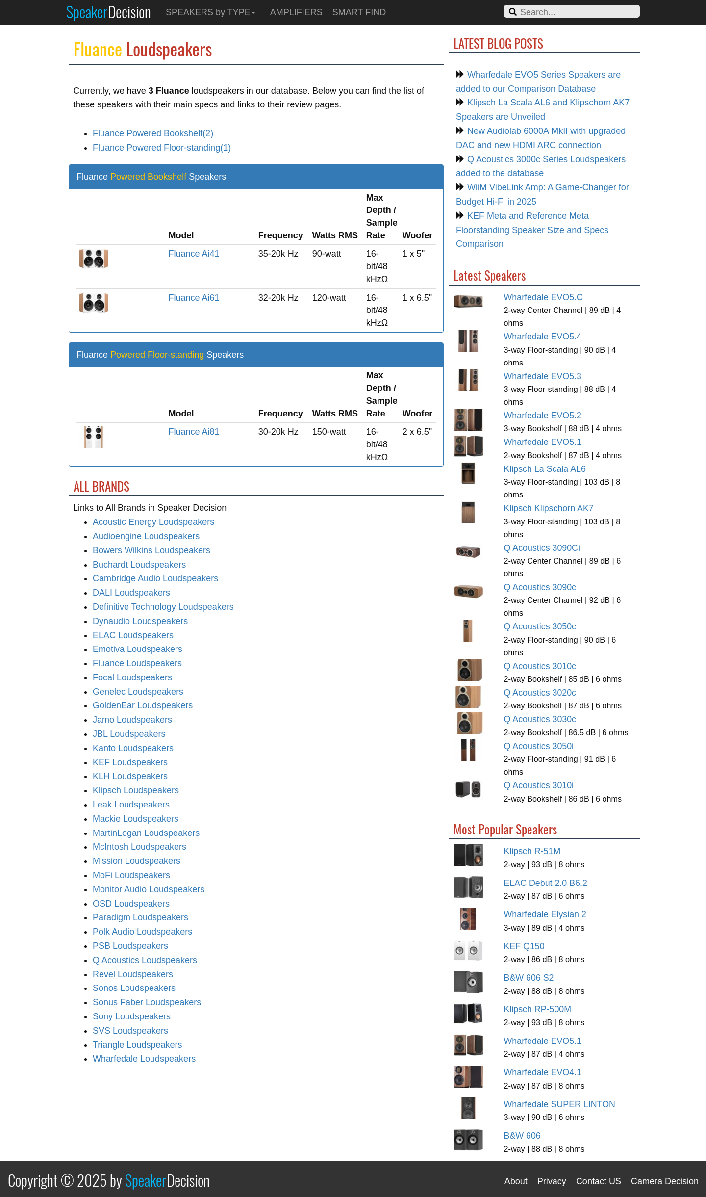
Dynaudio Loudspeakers (140, 621)
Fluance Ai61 (194, 298)
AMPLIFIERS (296, 12)
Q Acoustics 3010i (539, 785)
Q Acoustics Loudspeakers (145, 960)
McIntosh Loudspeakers (139, 847)
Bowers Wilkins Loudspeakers (151, 550)
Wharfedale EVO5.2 (542, 415)
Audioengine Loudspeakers (146, 536)
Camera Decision (665, 1181)
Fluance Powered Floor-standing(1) (162, 148)
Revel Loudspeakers (133, 974)
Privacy (551, 1181)
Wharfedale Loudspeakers (144, 1059)
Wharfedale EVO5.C (543, 297)
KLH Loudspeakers (130, 776)
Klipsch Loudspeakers (136, 790)
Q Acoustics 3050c (540, 626)
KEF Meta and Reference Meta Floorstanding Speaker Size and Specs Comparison (532, 230)
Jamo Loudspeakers (132, 720)
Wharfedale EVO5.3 (542, 376)
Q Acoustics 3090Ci (542, 548)
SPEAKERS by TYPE (210, 12)
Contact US (598, 1181)
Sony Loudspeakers (132, 1016)
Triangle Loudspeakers (137, 1045)
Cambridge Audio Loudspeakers (155, 578)
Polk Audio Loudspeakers (142, 932)
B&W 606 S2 (529, 978)
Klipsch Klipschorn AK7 (549, 508)
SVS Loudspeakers (130, 1031)
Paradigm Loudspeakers (140, 917)
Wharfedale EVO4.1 (542, 1072)
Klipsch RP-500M (538, 1009)
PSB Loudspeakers (130, 946)
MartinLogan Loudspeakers (146, 833)
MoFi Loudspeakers (131, 875)
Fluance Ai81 (194, 432)
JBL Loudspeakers (129, 734)
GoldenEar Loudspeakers (143, 705)
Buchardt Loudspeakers (139, 565)
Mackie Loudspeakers (135, 819)
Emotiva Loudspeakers (137, 649)
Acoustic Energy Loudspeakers (153, 522)
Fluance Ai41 (194, 254)
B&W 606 (522, 1136)
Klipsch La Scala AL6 (545, 469)
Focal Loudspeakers (132, 677)
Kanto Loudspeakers (133, 748)
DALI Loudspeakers (131, 593)
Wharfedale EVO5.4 (542, 336)
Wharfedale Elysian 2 (545, 914)
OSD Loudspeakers (131, 904)
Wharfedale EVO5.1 (542, 442)
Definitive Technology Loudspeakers (163, 607)
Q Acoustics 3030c (540, 719)
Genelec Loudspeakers (138, 692)
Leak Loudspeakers (131, 804)
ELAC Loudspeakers (133, 635)
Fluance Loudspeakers (137, 663)
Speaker (108, 11)
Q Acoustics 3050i (539, 746)
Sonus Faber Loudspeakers (147, 1002)
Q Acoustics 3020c (540, 693)
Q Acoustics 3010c (540, 666)
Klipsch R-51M (532, 851)
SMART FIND (359, 12)
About (516, 1181)
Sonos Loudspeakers (134, 988)
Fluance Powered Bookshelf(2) (153, 133)
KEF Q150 (524, 946)
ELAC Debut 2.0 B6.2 (545, 883)
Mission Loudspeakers (136, 861)
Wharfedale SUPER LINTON (559, 1104)
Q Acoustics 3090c (540, 587)
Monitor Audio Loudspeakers (148, 889)
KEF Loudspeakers (130, 762)
